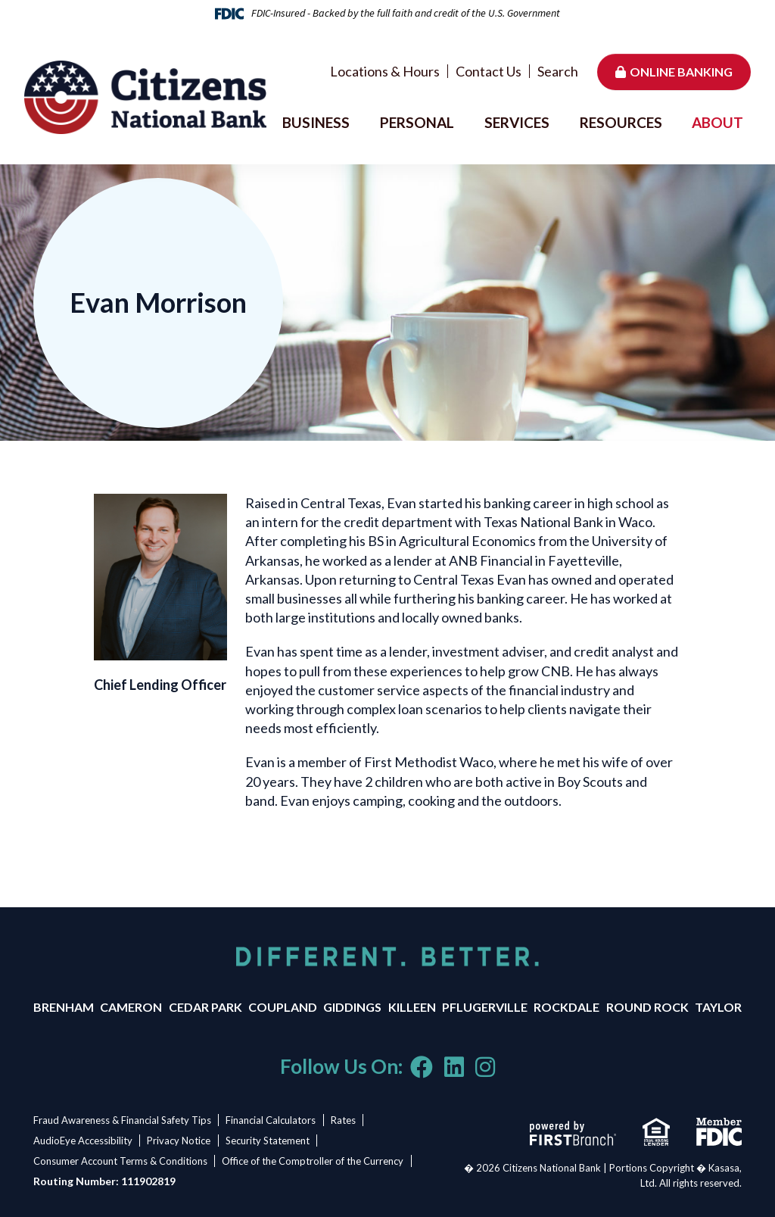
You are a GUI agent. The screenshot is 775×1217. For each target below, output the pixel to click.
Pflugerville (485, 1007)
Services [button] (516, 122)
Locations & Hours (385, 71)
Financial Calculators (272, 1120)
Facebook (421, 1067)
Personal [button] (417, 122)
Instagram (485, 1067)
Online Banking (681, 71)
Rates (345, 1120)
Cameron (131, 1007)
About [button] (717, 122)
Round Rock (647, 1007)
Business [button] (316, 122)
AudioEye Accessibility (82, 1140)
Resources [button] (621, 122)
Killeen (412, 1007)
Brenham (63, 1007)
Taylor (718, 1007)
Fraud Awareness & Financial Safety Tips (122, 1120)
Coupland (282, 1007)
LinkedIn (454, 1067)
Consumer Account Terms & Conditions (120, 1161)
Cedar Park (205, 1007)
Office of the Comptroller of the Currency (314, 1161)
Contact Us (488, 71)
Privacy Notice (180, 1140)
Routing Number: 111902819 (104, 1181)
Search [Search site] (557, 71)
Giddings (352, 1007)
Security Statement (270, 1140)
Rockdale (566, 1007)
